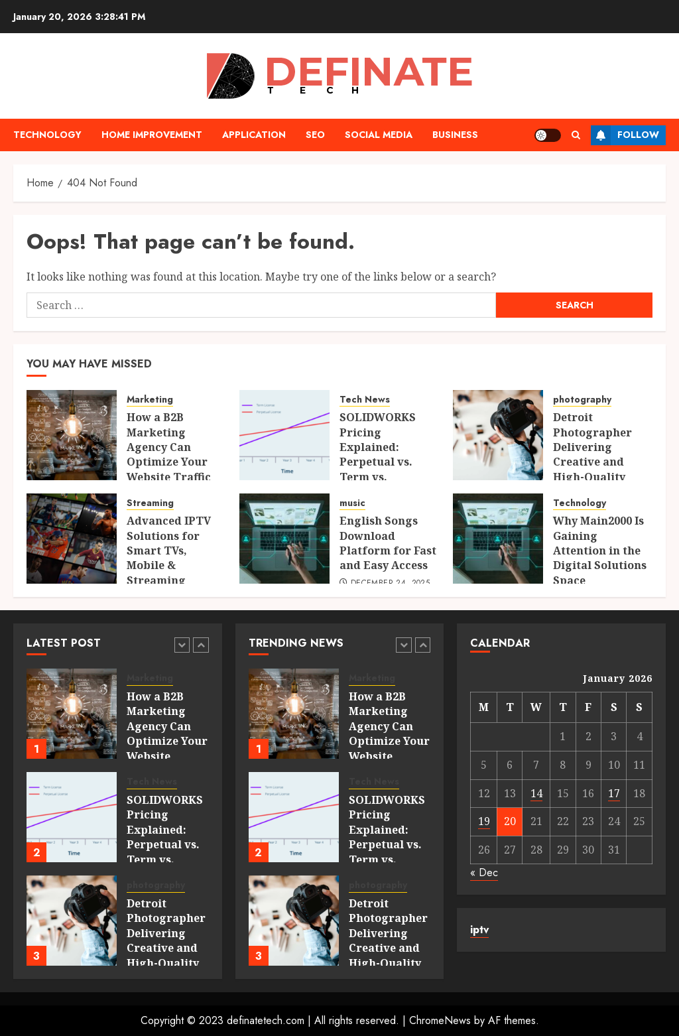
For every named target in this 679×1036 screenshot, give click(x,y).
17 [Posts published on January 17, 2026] (614, 793)
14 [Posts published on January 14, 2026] (536, 793)
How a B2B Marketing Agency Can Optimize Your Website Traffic (169, 447)
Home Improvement (151, 134)
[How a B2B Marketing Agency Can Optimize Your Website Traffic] (72, 435)
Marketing (150, 399)
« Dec (484, 872)
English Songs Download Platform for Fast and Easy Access (388, 542)
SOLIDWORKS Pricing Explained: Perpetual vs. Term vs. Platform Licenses (378, 461)
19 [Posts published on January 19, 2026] (484, 821)
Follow (625, 135)
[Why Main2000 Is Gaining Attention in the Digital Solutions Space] (498, 538)
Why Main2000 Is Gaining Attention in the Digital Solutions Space (600, 550)
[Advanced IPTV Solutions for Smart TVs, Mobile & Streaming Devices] (72, 538)
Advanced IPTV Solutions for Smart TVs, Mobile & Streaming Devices (169, 557)
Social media (378, 134)
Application (254, 134)
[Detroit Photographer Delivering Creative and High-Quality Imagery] (498, 435)
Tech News (365, 399)
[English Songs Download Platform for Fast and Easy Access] (284, 538)
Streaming (150, 503)
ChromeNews (440, 1020)
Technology (47, 134)
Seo (315, 134)
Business (455, 134)
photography (582, 399)
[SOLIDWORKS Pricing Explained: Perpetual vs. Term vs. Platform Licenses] (284, 435)
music (352, 503)
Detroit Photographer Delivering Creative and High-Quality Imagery (592, 454)
